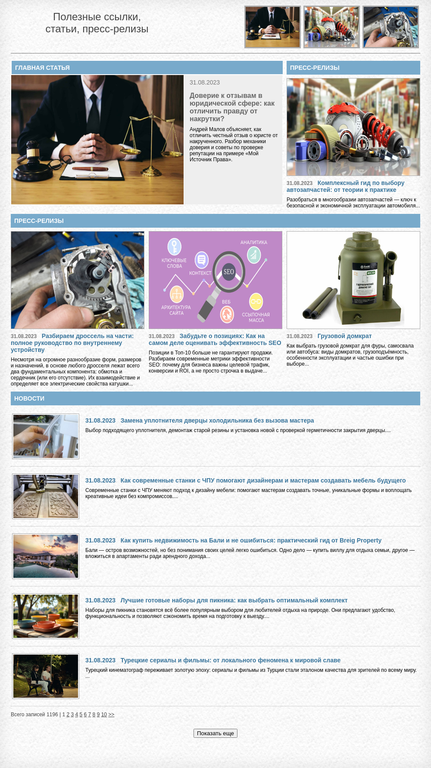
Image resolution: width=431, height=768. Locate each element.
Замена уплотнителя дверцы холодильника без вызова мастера (217, 420)
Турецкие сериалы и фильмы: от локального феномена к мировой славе (230, 660)
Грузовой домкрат (345, 335)
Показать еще (215, 733)
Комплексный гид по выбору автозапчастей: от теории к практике (346, 186)
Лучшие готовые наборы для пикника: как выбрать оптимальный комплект (234, 600)
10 (104, 715)
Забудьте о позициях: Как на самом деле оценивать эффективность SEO (215, 339)
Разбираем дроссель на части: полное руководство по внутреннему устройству (72, 342)
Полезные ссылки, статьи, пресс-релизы (96, 22)
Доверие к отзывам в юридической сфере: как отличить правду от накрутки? (232, 107)
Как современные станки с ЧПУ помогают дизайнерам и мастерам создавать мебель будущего (263, 480)
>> (111, 715)
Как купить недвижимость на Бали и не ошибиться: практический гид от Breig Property (251, 540)
